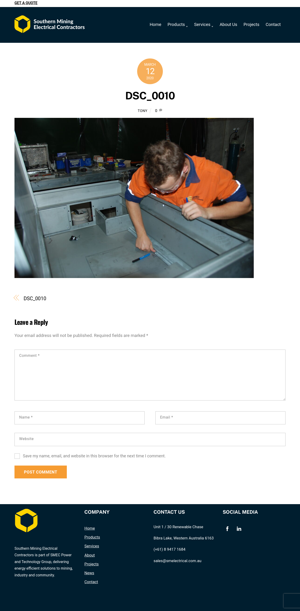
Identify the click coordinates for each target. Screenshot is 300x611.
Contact (273, 24)
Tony (142, 111)
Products (92, 537)
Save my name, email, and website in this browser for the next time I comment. (94, 456)
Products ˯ (178, 24)
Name (26, 417)
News (89, 573)
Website (26, 439)
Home (155, 24)
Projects (251, 24)
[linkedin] (239, 528)
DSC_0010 (150, 96)
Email (166, 417)
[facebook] (227, 528)
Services (91, 546)
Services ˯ (203, 24)
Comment (29, 355)
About (89, 555)
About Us (228, 24)
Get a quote (25, 3)
